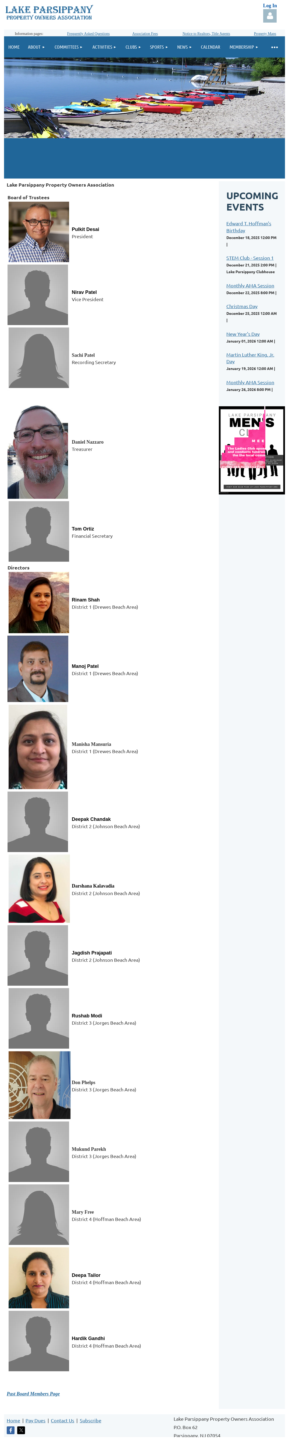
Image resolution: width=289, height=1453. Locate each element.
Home (13, 1420)
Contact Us (62, 1420)
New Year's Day (243, 334)
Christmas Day (242, 306)
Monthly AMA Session (250, 285)
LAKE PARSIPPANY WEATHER (144, 158)
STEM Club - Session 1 (250, 258)
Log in (270, 16)
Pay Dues (35, 1420)
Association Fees (145, 34)
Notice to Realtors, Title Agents (206, 34)
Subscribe (90, 1420)
